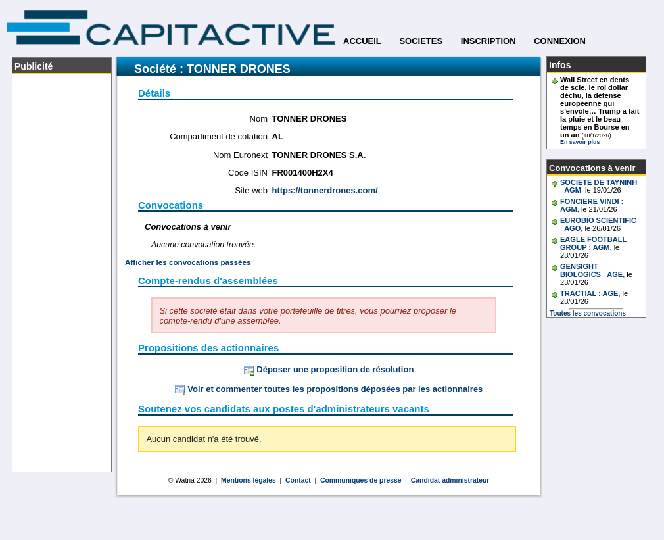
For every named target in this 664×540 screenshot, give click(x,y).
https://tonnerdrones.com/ (325, 190)
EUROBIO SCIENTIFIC (598, 220)
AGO (572, 228)
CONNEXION (560, 41)
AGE (615, 274)
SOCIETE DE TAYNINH (598, 182)
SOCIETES (420, 41)
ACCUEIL (362, 41)
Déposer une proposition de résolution (329, 369)
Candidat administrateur (450, 480)
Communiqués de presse (361, 480)
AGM (572, 190)
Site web (251, 190)
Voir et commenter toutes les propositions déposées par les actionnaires (329, 389)
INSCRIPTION (488, 41)
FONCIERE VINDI (589, 201)
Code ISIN (248, 173)
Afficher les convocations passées (188, 262)
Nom (259, 119)
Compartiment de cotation (219, 136)
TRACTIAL (578, 293)
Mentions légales (248, 480)
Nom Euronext (240, 155)
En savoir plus (580, 142)
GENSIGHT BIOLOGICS (580, 270)
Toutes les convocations (588, 313)
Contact (298, 480)
